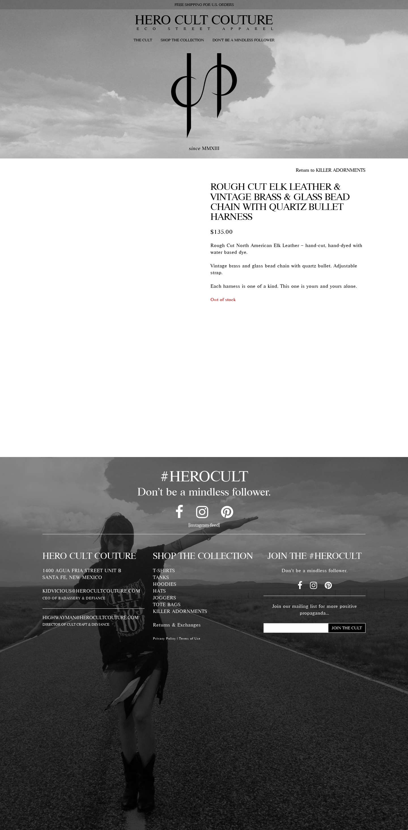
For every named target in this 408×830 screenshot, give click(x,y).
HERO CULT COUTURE (204, 19)
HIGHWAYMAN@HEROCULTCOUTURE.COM (90, 617)
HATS (159, 590)
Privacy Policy (164, 638)
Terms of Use (189, 638)
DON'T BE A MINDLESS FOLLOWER (243, 40)
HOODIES (165, 584)
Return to (331, 170)
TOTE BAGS (167, 604)
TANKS (161, 577)
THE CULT (143, 40)
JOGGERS (164, 597)
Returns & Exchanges (177, 624)
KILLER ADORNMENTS (180, 611)
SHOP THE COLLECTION (182, 40)
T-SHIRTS (164, 570)
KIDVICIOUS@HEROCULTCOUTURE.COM (91, 590)
